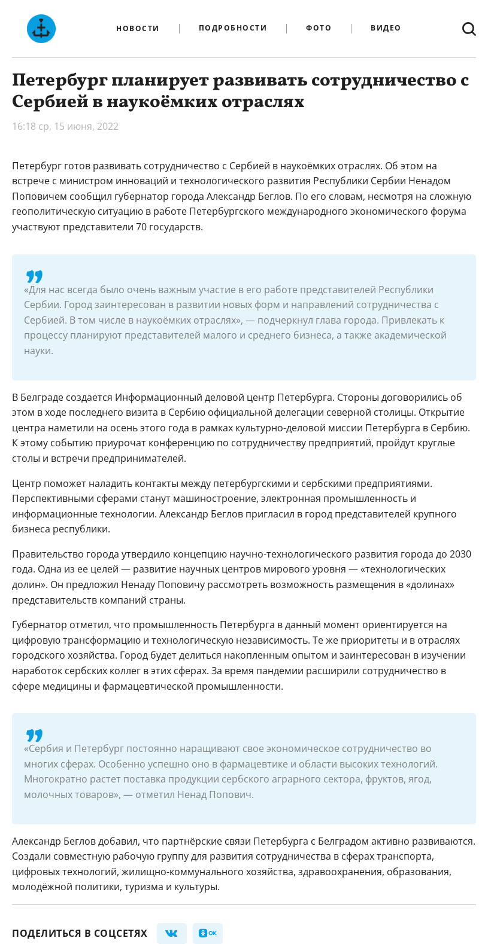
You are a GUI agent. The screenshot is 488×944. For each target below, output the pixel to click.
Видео (386, 28)
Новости (138, 29)
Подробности (233, 28)
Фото (319, 28)
